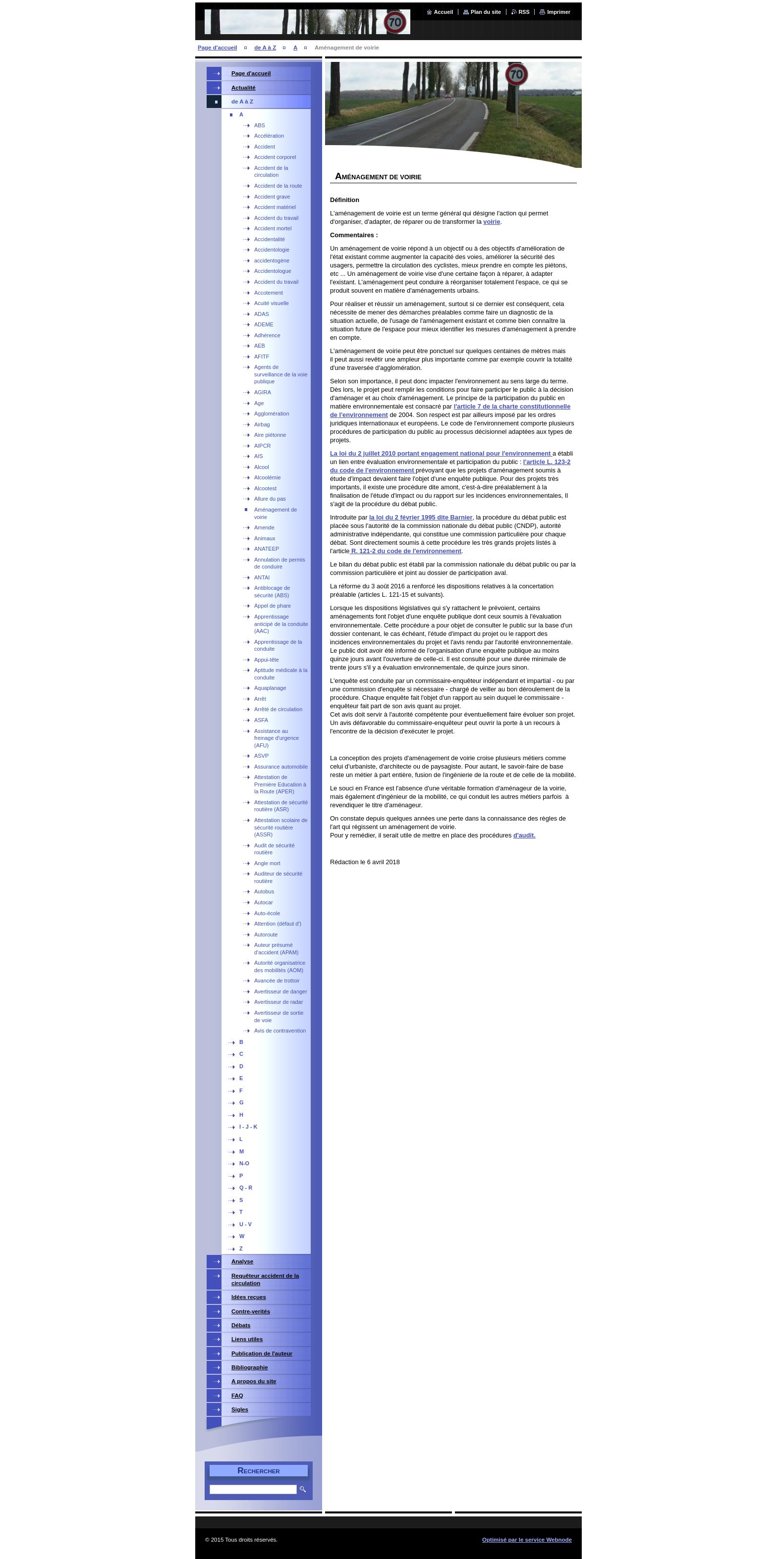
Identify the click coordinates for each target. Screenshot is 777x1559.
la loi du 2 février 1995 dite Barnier (420, 517)
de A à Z (265, 48)
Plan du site (486, 12)
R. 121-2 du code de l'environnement (405, 551)
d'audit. (524, 835)
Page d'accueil (217, 48)
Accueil (443, 12)
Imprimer (558, 12)
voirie (491, 221)
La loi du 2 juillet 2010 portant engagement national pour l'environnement (441, 453)
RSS (524, 12)
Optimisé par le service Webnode (527, 1540)
